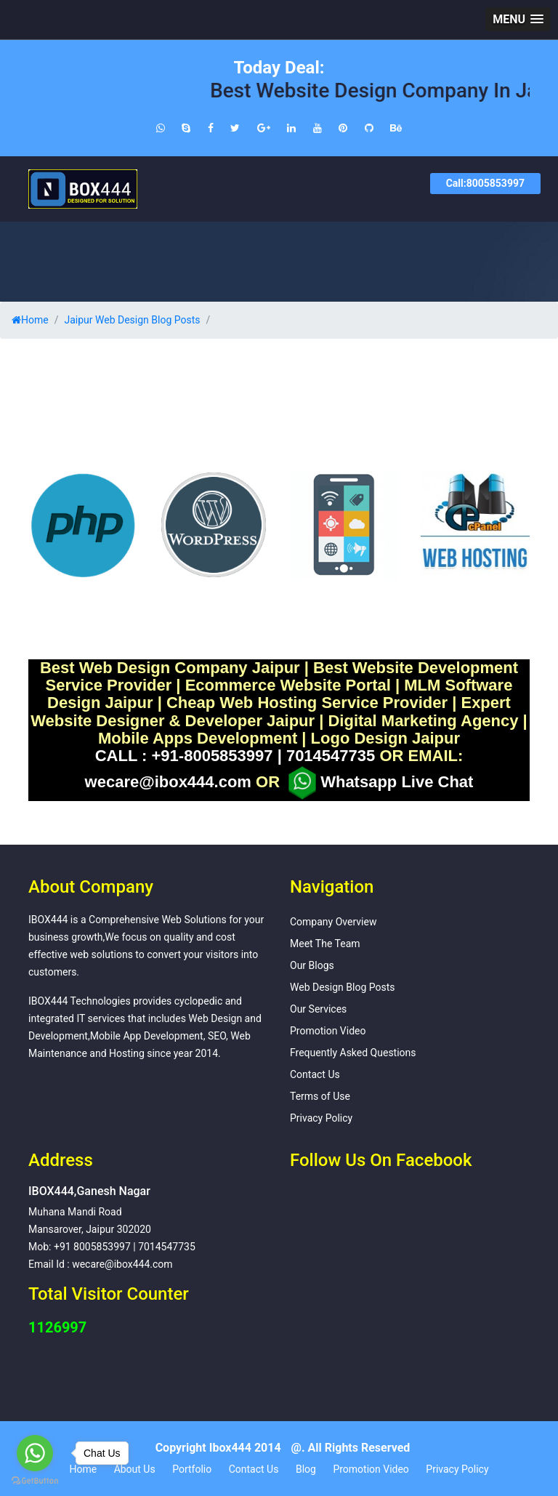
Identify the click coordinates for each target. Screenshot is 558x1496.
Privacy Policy (321, 1118)
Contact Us (315, 1074)
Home (30, 320)
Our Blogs (312, 965)
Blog (306, 1469)
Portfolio (191, 1469)
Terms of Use (320, 1096)
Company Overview (333, 922)
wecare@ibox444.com (168, 782)
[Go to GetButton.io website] (35, 1481)
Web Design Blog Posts (342, 987)
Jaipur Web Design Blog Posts (132, 320)
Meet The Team (325, 943)
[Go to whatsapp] (35, 1453)
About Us (134, 1469)
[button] (518, 19)
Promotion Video (327, 1031)
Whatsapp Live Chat (378, 783)
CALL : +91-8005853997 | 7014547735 (235, 756)
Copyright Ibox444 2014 (218, 1448)
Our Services (318, 1009)
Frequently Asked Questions (353, 1052)
